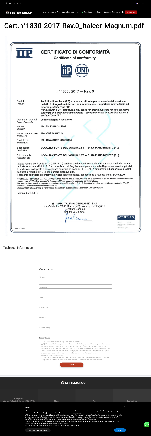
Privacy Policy (44, 338)
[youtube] (13, 3)
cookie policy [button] (77, 413)
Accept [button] (120, 430)
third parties (62, 415)
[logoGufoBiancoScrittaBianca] (19, 12)
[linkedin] (17, 3)
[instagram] (21, 3)
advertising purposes (104, 417)
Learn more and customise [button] (38, 430)
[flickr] (10, 3)
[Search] (123, 12)
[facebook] (6, 3)
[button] (124, 407)
